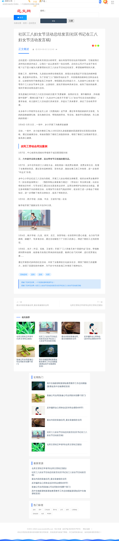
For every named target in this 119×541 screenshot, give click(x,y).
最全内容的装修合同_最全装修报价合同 (32, 305)
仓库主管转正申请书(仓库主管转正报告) (86, 305)
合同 (67, 509)
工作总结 (47, 509)
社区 (48, 274)
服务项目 (112, 2)
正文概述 (23, 49)
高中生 (55, 509)
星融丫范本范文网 (27, 285)
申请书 (49, 513)
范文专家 (57, 529)
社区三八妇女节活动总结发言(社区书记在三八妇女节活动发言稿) (58, 285)
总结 (33, 274)
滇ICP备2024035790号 (71, 529)
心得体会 (74, 509)
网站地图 (86, 529)
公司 (61, 509)
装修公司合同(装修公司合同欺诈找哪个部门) (24, 361)
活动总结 (23, 274)
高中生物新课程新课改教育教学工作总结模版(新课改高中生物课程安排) (48, 362)
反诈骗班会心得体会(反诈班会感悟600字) (92, 337)
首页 (21, 17)
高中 (40, 509)
